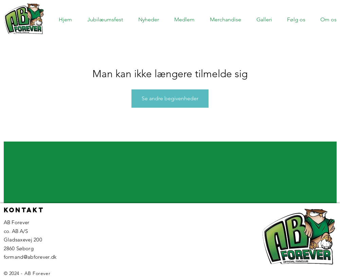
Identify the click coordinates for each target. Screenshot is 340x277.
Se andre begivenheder (170, 98)
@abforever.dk (40, 257)
